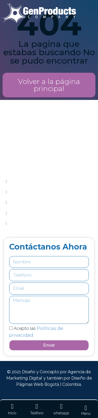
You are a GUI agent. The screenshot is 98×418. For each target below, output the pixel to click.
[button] (49, 85)
